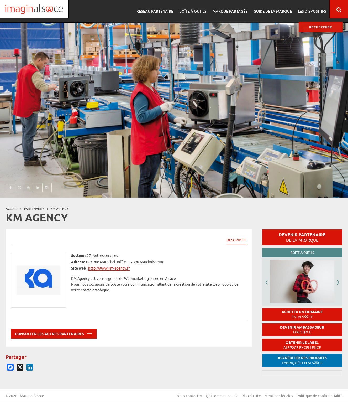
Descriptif (236, 240)
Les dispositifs (309, 9)
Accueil (12, 209)
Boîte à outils (192, 9)
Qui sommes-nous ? (221, 396)
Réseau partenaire (155, 9)
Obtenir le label (302, 345)
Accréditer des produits (302, 360)
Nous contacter (188, 396)
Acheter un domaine (302, 314)
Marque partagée (229, 9)
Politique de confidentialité (320, 396)
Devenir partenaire (302, 237)
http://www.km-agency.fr (109, 268)
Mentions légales (278, 396)
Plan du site (250, 396)
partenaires (34, 209)
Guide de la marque (271, 9)
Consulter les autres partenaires (54, 333)
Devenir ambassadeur (302, 329)
